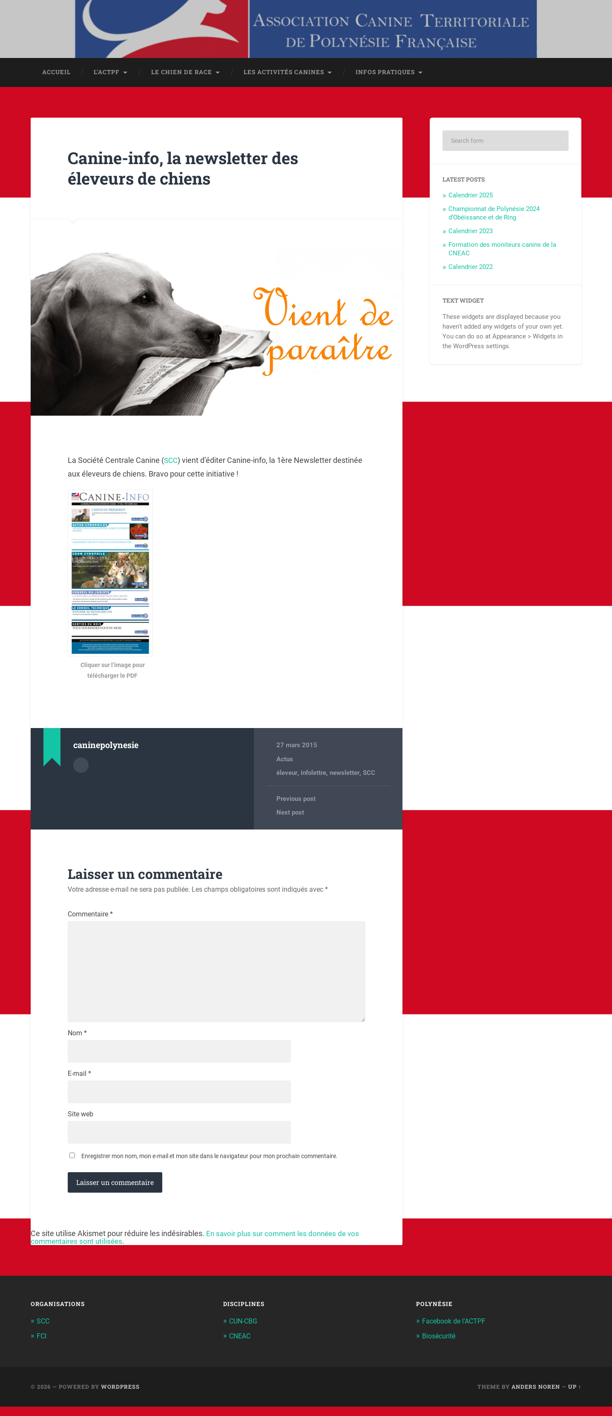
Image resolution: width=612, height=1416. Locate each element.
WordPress (120, 1396)
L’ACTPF (107, 74)
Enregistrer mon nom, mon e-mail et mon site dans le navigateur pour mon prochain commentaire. (209, 1166)
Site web (80, 1123)
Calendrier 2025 (470, 197)
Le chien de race (181, 74)
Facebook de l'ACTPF (456, 1331)
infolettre (313, 774)
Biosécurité (440, 1345)
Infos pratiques (385, 74)
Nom (77, 1040)
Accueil (56, 74)
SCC (171, 461)
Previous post (296, 800)
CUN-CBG (244, 1331)
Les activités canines (284, 74)
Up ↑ (574, 1396)
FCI (42, 1345)
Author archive (81, 766)
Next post (290, 814)
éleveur (286, 774)
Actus (284, 761)
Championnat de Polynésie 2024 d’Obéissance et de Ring (494, 215)
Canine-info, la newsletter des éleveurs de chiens (190, 169)
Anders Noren (535, 1396)
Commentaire (90, 916)
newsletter (344, 774)
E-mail (79, 1082)
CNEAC (241, 1345)
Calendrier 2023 (470, 233)
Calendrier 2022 (470, 268)
